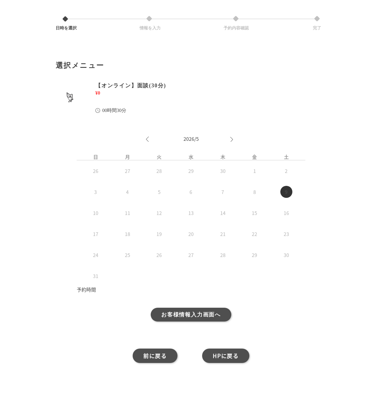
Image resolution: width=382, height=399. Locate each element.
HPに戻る (226, 356)
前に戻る (155, 356)
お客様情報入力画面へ (191, 315)
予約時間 (86, 289)
